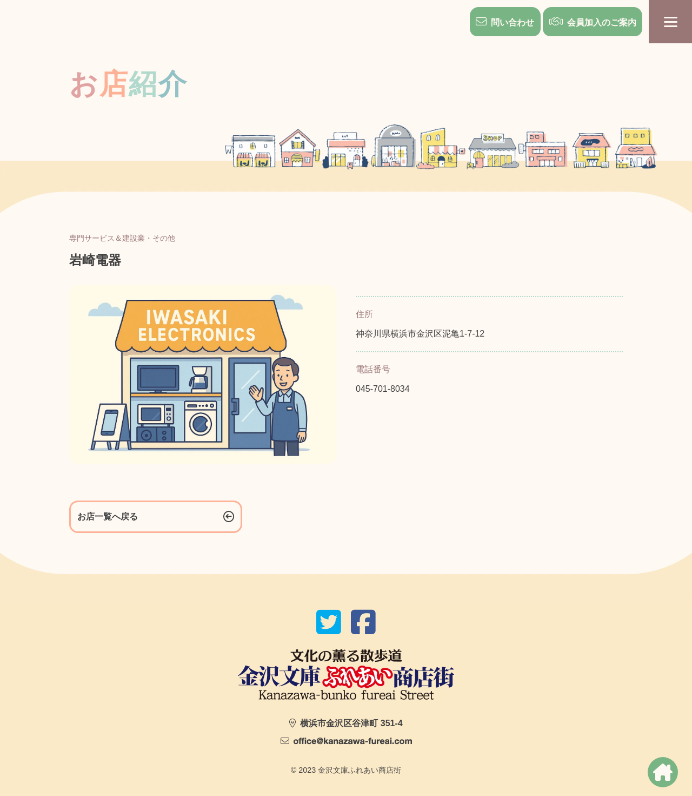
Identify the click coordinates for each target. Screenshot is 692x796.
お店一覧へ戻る (107, 516)
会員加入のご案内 (601, 22)
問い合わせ (512, 22)
